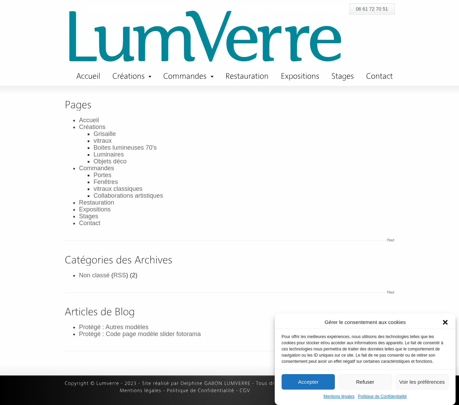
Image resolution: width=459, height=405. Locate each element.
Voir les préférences (422, 382)
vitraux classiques (118, 188)
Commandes (96, 168)
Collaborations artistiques (128, 195)
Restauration (96, 202)
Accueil (89, 120)
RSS (119, 275)
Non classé (94, 275)
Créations (92, 127)
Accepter (308, 382)
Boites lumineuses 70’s (125, 147)
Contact (89, 223)
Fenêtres (106, 181)
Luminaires (109, 154)
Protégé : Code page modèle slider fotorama (140, 334)
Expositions (95, 209)
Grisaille (105, 133)
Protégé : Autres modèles (114, 327)
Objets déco (110, 161)
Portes (102, 175)
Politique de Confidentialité (382, 396)
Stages (88, 216)
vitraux (103, 140)
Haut (390, 240)
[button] (445, 322)
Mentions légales (339, 396)
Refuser (365, 382)
